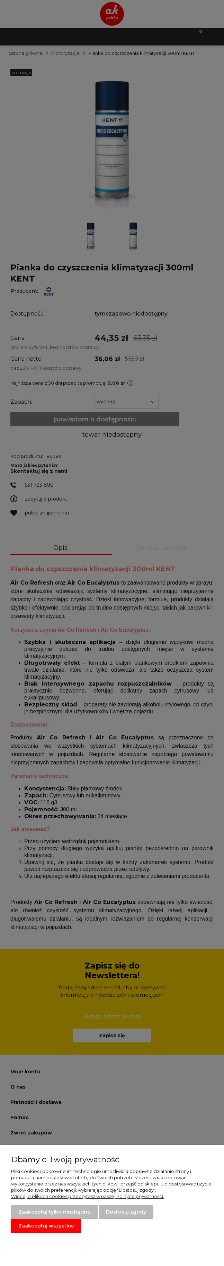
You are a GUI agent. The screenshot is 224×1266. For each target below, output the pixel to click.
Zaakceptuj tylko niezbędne (54, 1212)
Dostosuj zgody (126, 1212)
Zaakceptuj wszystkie (46, 1226)
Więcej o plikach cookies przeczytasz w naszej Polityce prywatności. (87, 1196)
